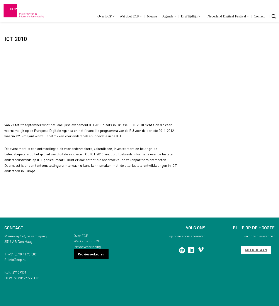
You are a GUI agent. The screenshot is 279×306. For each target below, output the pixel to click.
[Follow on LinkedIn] (191, 250)
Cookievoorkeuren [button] (91, 254)
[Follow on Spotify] (182, 250)
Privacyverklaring (87, 246)
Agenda (169, 16)
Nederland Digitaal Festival (228, 16)
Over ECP (106, 16)
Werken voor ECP (87, 241)
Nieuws (152, 16)
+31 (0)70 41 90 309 (22, 254)
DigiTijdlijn (190, 16)
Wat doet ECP (130, 16)
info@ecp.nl (17, 259)
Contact (259, 16)
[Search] (274, 16)
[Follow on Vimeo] (201, 250)
